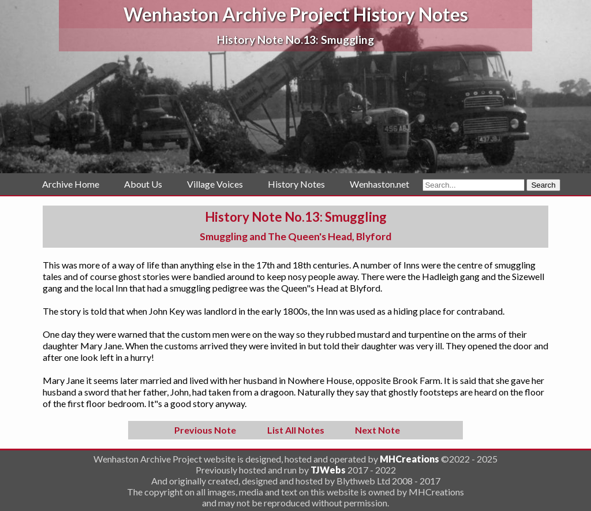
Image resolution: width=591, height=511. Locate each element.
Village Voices (215, 183)
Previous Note (205, 429)
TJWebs (328, 469)
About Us (143, 183)
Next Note (377, 429)
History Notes (296, 183)
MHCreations (409, 458)
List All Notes (295, 429)
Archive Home (70, 183)
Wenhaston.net (379, 183)
